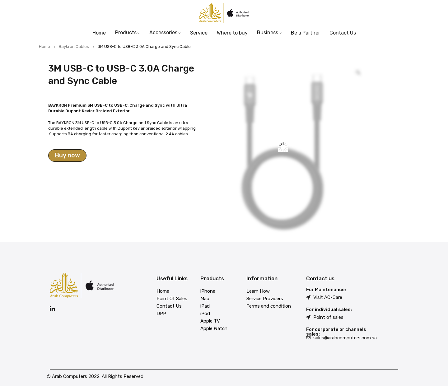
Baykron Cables (74, 46)
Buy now (67, 155)
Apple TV (210, 321)
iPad (205, 306)
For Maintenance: (326, 289)
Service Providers (264, 298)
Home (44, 46)
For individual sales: (329, 309)
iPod (205, 313)
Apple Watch (213, 328)
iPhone (207, 291)
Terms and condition (268, 306)
